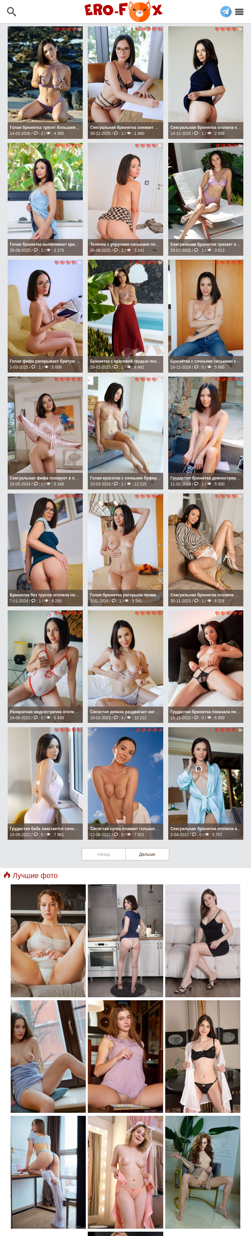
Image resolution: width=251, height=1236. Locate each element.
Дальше (147, 854)
